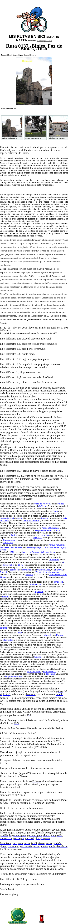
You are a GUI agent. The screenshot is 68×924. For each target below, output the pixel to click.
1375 (20, 565)
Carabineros (9, 540)
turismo (3, 628)
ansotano (50, 674)
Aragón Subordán (50, 528)
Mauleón (48, 635)
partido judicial (7, 518)
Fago (55, 511)
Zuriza (14, 535)
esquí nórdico (49, 671)
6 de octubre (9, 565)
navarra (59, 570)
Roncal (3, 572)
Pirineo (60, 504)
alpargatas (8, 640)
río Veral (42, 506)
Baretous (26, 570)
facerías (29, 574)
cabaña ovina (35, 584)
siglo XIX (37, 537)
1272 (12, 552)
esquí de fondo (34, 671)
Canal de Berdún (31, 520)
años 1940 (8, 542)
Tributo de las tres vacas (47, 572)
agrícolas (39, 591)
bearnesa (14, 570)
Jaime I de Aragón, (38, 552)
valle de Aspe (43, 570)
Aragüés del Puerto (44, 530)
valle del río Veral (42, 504)
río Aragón (54, 559)
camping (45, 535)
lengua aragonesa (14, 676)
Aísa (57, 530)
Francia (44, 518)
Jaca (19, 518)
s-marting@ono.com (44, 41)
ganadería (58, 582)
